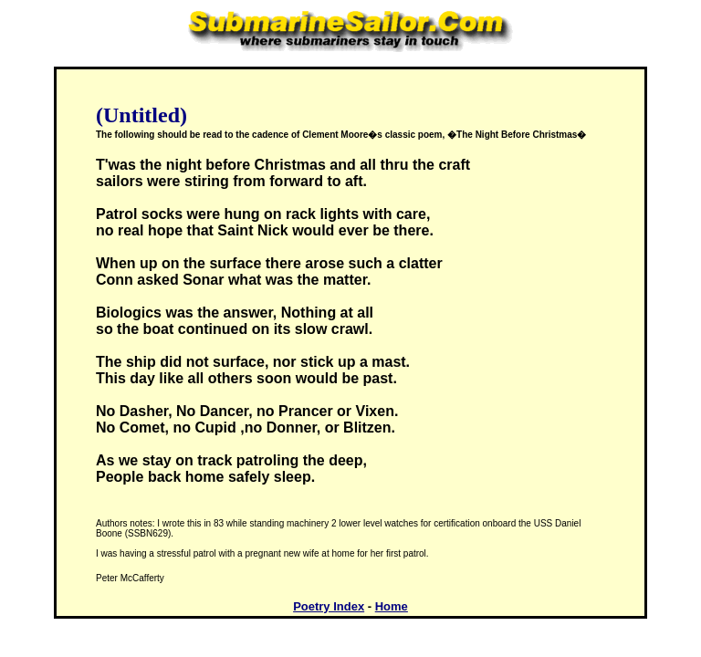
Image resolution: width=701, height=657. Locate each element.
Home (391, 606)
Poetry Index (328, 606)
